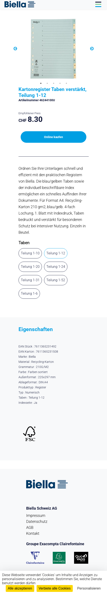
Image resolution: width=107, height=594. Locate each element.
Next (92, 49)
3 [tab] (53, 83)
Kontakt (32, 533)
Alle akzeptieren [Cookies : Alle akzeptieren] (20, 588)
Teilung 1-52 (55, 280)
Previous (15, 49)
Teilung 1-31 (30, 280)
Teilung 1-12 (55, 253)
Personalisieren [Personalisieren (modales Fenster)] (89, 588)
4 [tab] (60, 83)
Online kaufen (53, 137)
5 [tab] (66, 83)
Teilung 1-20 (30, 267)
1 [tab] (41, 83)
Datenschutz (36, 521)
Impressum (35, 515)
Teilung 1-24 (55, 267)
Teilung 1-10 (30, 253)
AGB (29, 527)
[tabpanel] (54, 49)
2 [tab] (47, 83)
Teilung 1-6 (29, 293)
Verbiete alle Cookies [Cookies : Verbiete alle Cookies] (55, 588)
